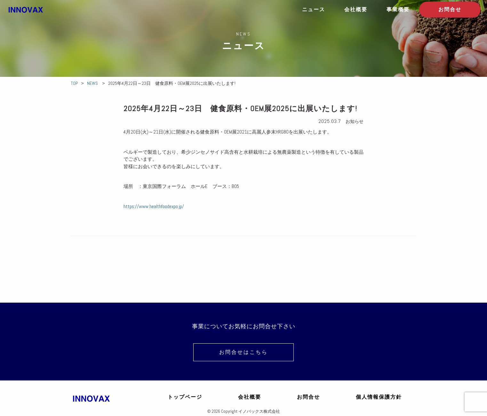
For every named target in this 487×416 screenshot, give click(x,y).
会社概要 (355, 9)
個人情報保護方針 (379, 397)
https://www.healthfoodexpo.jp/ (154, 206)
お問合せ (449, 9)
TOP (74, 83)
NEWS (92, 83)
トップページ (185, 397)
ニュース (313, 9)
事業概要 (398, 9)
